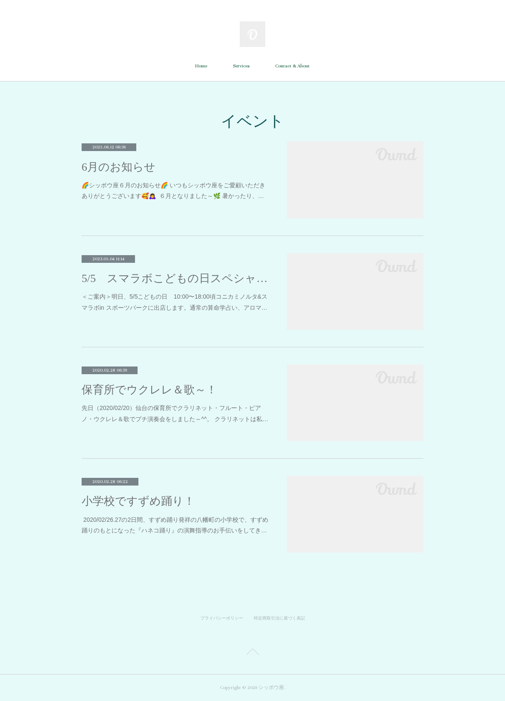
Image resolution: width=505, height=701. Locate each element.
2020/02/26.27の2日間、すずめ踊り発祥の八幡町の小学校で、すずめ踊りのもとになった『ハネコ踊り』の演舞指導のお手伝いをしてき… (175, 525)
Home (201, 66)
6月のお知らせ (119, 167)
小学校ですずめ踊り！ (138, 501)
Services (241, 66)
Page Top (252, 653)
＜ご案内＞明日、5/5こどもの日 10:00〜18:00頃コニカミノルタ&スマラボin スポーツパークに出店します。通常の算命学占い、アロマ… (174, 302)
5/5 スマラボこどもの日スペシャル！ (176, 278)
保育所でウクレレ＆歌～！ (149, 390)
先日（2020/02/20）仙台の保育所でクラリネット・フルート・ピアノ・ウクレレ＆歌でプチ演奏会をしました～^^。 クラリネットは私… (175, 413)
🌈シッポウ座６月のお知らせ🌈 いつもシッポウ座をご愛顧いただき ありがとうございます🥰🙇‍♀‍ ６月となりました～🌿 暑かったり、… (173, 190)
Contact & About (292, 66)
